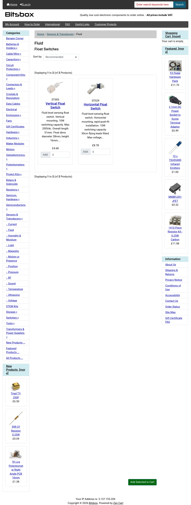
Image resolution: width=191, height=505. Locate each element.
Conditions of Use (173, 287)
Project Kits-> (14, 174)
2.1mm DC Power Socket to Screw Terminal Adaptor (175, 111)
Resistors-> (12, 189)
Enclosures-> (13, 115)
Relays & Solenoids (12, 182)
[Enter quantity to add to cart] (60, 155)
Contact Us (171, 300)
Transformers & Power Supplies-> (15, 333)
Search (180, 4)
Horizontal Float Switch (95, 106)
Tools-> (10, 323)
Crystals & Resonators (12, 96)
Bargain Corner (15, 38)
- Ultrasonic (13, 295)
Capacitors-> (13, 59)
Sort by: (37, 56)
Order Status (172, 306)
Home (12, 4)
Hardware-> (13, 132)
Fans (9, 120)
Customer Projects (105, 24)
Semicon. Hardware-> (13, 197)
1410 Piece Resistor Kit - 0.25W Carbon (175, 228)
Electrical (11, 109)
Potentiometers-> (15, 166)
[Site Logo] (33, 15)
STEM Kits (12, 306)
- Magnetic (12, 251)
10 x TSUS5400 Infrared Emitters (175, 155)
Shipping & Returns (171, 272)
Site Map (170, 312)
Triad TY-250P (15, 390)
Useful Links (82, 24)
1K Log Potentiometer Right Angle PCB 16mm (16, 464)
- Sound (11, 283)
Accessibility (172, 295)
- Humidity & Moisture (13, 237)
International (52, 24)
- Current (11, 224)
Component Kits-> (16, 76)
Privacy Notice (173, 279)
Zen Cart (118, 503)
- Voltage (11, 300)
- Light (10, 245)
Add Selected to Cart (142, 482)
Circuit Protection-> (13, 67)
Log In (25, 4)
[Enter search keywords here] (154, 4)
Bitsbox (93, 503)
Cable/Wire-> (13, 53)
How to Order (32, 24)
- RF (8, 277)
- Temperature (14, 289)
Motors (10, 149)
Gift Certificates (15, 126)
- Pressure (12, 272)
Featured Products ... (12, 350)
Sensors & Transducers (60, 34)
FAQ (67, 24)
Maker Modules (15, 143)
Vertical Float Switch (55, 106)
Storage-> (11, 312)
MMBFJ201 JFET (175, 192)
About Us (170, 264)
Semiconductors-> (16, 207)
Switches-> (12, 317)
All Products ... (14, 358)
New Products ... (15, 342)
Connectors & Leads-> (14, 86)
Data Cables (13, 103)
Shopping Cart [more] (172, 34)
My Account (12, 24)
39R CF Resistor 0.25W (15, 424)
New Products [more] (15, 370)
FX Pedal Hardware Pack (175, 71)
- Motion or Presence (12, 258)
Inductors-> (12, 138)
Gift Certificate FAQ (173, 320)
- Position (12, 266)
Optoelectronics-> (15, 157)
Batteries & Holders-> (12, 46)
